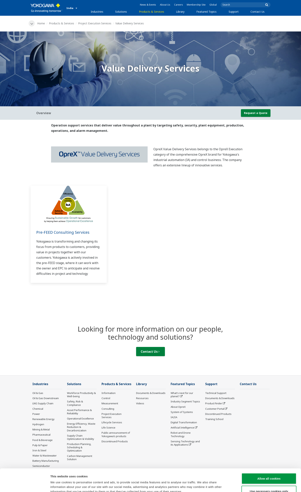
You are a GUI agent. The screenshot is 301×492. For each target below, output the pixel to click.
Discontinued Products (115, 441)
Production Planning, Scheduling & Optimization (79, 447)
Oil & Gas (37, 393)
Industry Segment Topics (185, 401)
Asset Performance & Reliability (79, 411)
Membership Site (196, 4)
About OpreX (178, 407)
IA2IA (174, 417)
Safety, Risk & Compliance (75, 403)
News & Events (148, 4)
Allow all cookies (269, 459)
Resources (142, 398)
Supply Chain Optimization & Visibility (80, 437)
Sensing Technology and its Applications (185, 443)
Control (106, 398)
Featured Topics (206, 11)
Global (213, 4)
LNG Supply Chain (42, 403)
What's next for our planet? (182, 394)
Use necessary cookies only (269, 471)
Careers (178, 4)
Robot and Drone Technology (181, 434)
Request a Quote (255, 113)
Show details (201, 484)
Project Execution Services (94, 23)
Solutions (121, 11)
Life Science (108, 427)
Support (234, 11)
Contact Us (258, 11)
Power (36, 414)
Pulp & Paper (40, 445)
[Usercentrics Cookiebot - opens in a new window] (25, 484)
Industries (97, 11)
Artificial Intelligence (182, 427)
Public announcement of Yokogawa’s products (116, 434)
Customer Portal (214, 408)
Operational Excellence (80, 418)
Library (180, 11)
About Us (165, 4)
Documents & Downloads (150, 393)
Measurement (110, 403)
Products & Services (151, 11)
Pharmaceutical (41, 434)
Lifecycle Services (112, 422)
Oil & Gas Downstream (45, 398)
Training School (214, 419)
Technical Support (215, 393)
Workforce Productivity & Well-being (81, 394)
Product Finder (213, 403)
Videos (140, 403)
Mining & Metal (41, 429)
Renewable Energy (43, 419)
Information (109, 393)
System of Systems (182, 412)
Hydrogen (38, 424)
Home (41, 23)
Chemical (37, 408)
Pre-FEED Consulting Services (62, 232)
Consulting (108, 408)
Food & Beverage (42, 440)
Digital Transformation (184, 422)
